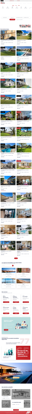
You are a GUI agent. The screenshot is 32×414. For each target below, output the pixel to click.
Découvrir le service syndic (16, 302)
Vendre (8, 3)
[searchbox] (16, 17)
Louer (16, 5)
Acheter (13, 5)
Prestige (2, 0)
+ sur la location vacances (16, 313)
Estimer (19, 5)
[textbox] (8, 265)
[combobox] (19, 17)
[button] (12, 17)
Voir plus (16, 258)
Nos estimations (12, 3)
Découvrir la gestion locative (6, 313)
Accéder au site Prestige (16, 379)
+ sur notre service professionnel (26, 313)
